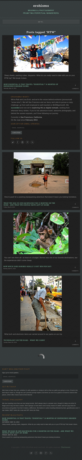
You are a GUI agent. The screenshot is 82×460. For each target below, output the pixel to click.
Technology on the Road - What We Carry (24, 340)
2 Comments (75, 268)
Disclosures (65, 447)
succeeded (15, 108)
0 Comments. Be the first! (75, 204)
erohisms (41, 6)
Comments (75, 88)
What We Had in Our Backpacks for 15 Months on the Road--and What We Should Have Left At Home (29, 204)
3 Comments (75, 341)
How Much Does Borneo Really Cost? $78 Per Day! (27, 267)
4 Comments (75, 85)
